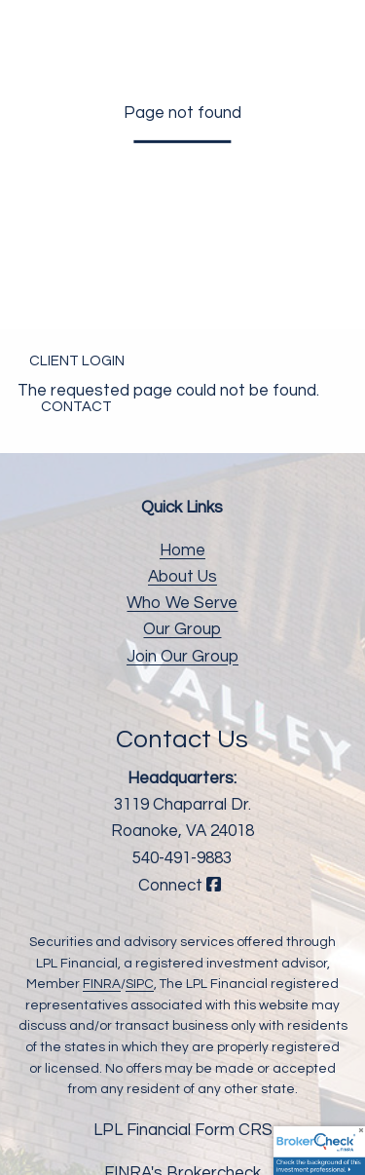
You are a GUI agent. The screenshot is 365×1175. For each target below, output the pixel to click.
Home (182, 550)
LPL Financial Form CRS (183, 1130)
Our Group (182, 629)
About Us (182, 577)
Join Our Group (182, 656)
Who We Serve (182, 603)
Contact (76, 406)
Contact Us (182, 739)
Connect (182, 885)
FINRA (102, 984)
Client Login (77, 361)
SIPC (140, 984)
